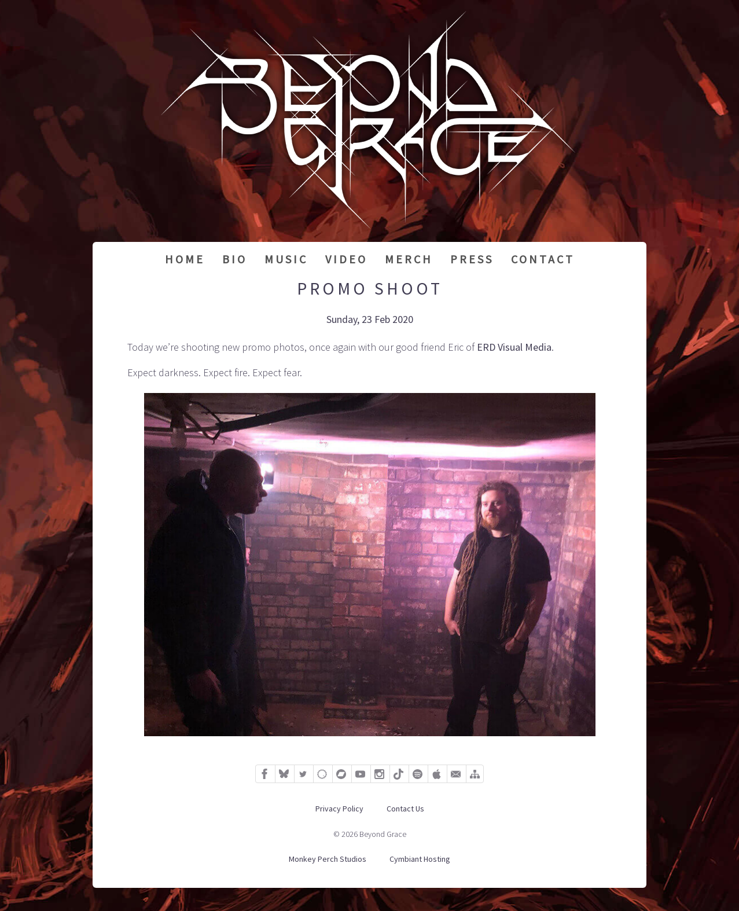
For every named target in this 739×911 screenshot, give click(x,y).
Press (472, 259)
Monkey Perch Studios (327, 859)
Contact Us (405, 808)
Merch (409, 259)
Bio (234, 259)
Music (286, 259)
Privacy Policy (339, 808)
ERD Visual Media (514, 347)
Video (346, 259)
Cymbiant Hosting (419, 859)
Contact (543, 259)
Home (185, 259)
